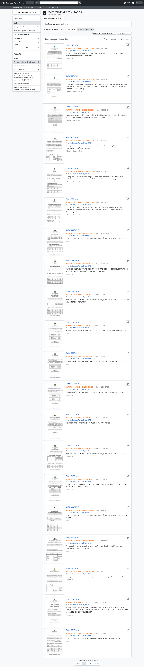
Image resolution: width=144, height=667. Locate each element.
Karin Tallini (26, 38)
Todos (16, 23)
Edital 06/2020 (72, 107)
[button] (125, 3)
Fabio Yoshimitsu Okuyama (26, 48)
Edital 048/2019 (72, 476)
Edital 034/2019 (72, 322)
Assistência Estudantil (26, 84)
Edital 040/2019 (72, 415)
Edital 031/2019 (72, 261)
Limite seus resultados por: (26, 12)
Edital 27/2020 (72, 199)
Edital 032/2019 (72, 291)
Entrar (138, 3)
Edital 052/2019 (72, 507)
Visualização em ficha (68, 29)
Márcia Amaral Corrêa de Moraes (26, 43)
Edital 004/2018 (72, 630)
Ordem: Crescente (124, 33)
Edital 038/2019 (72, 384)
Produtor (18, 18)
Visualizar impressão (51, 29)
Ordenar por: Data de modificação (104, 33)
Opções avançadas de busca (56, 24)
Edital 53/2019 (72, 538)
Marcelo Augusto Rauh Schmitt (26, 31)
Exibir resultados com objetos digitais (116, 39)
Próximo (96, 664)
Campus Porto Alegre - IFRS (81, 51)
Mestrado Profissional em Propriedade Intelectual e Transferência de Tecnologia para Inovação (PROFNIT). (26, 76)
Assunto (17, 54)
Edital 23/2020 (72, 168)
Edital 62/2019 (72, 568)
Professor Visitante (26, 69)
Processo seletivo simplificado (26, 62)
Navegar (29, 3)
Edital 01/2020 (72, 45)
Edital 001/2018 (72, 599)
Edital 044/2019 (72, 445)
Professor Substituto (26, 66)
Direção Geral (26, 27)
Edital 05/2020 (72, 76)
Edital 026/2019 (72, 230)
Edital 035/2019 (72, 353)
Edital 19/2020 (72, 137)
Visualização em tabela (86, 29)
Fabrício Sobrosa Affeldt (26, 34)
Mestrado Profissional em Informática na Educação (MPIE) (26, 88)
